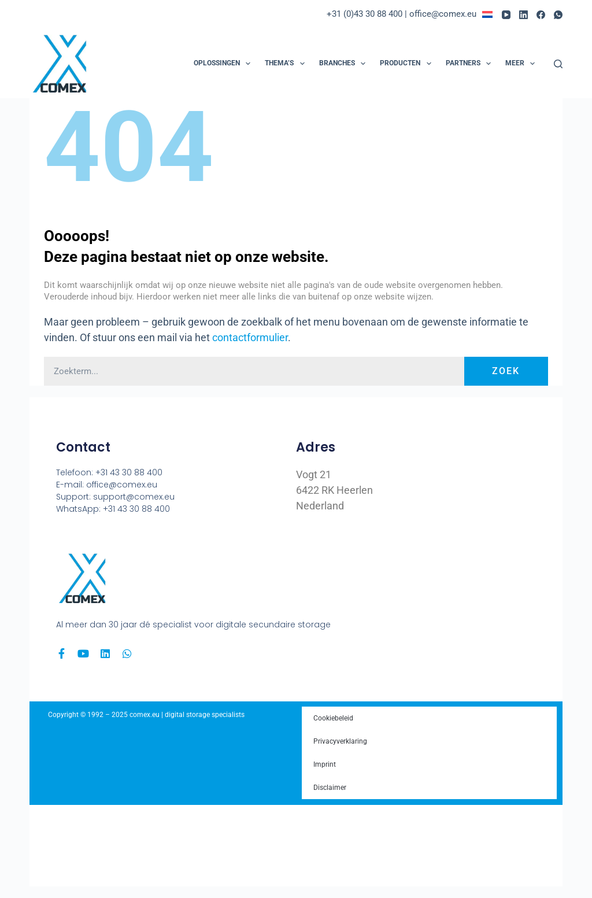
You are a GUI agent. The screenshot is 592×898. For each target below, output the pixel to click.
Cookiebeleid (333, 718)
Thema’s (287, 64)
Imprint (324, 764)
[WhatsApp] (558, 14)
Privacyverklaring (340, 741)
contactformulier (250, 337)
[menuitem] (492, 14)
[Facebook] (540, 14)
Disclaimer (329, 788)
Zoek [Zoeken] (506, 370)
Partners (470, 64)
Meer (522, 64)
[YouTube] (506, 14)
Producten (407, 64)
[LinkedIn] (523, 14)
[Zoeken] (558, 64)
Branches (344, 64)
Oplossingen (224, 64)
